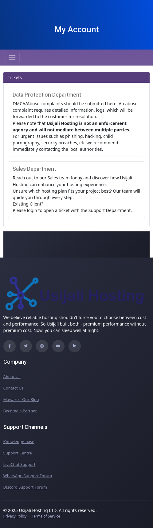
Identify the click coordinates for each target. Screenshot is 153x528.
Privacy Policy (15, 516)
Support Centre (17, 453)
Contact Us (13, 388)
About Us (12, 376)
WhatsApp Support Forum (27, 475)
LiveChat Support (19, 464)
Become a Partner (20, 411)
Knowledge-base (18, 441)
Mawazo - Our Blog (21, 399)
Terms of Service (46, 516)
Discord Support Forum (25, 487)
